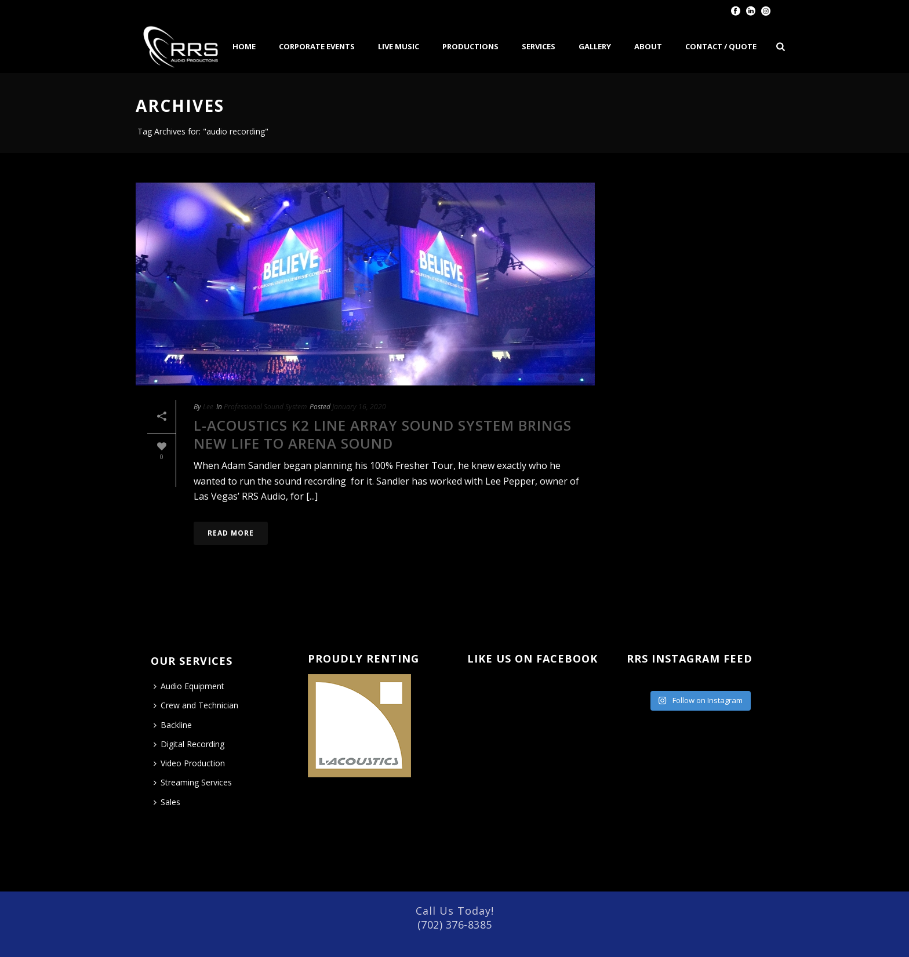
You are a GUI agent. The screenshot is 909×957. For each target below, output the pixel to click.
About (648, 46)
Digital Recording (189, 743)
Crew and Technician (196, 705)
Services (538, 46)
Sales (167, 801)
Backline (173, 724)
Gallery (595, 46)
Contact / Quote (721, 46)
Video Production (189, 763)
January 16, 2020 (359, 407)
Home (244, 46)
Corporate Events (317, 46)
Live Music (398, 46)
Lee (208, 407)
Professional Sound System (265, 407)
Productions (470, 46)
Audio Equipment (189, 686)
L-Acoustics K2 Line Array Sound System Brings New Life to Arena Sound (383, 434)
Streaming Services (193, 782)
